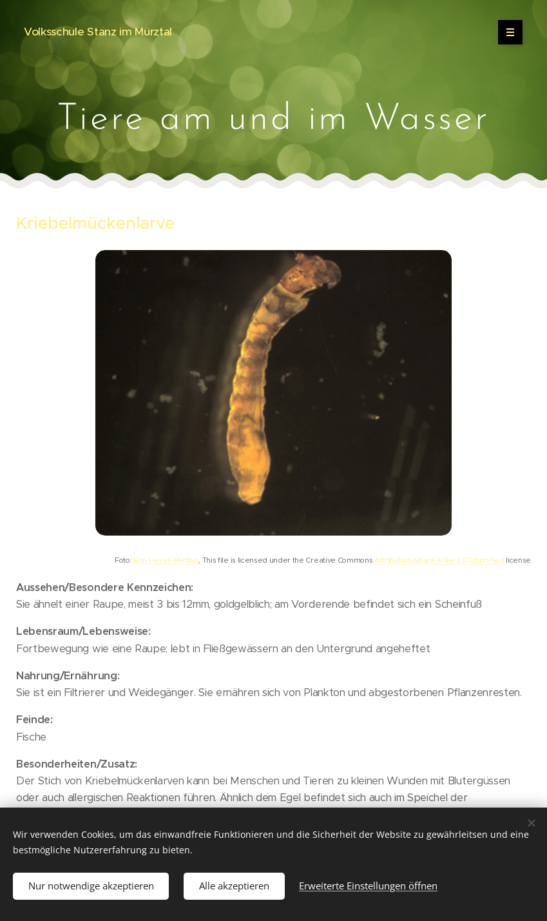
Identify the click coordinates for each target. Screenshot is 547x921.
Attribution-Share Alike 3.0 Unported (439, 560)
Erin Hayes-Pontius (165, 560)
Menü (506, 32)
